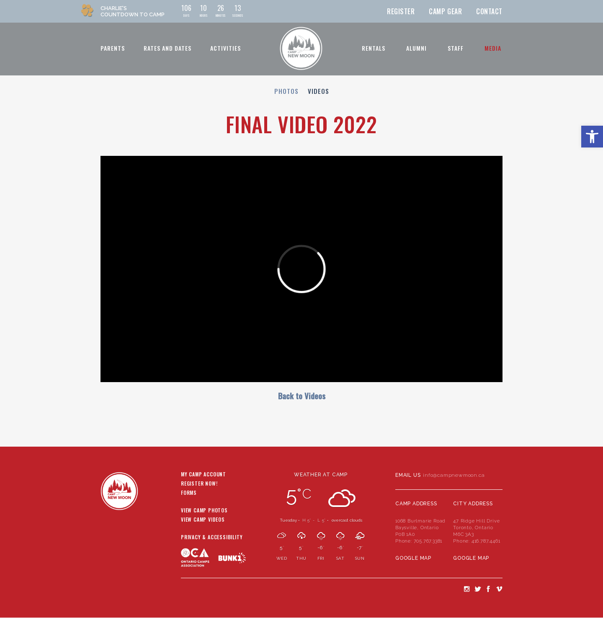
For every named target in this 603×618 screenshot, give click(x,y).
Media (492, 48)
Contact (489, 11)
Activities (225, 48)
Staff (456, 48)
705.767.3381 (428, 541)
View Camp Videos (203, 520)
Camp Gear (445, 11)
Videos (318, 91)
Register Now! (199, 484)
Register (401, 11)
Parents (112, 48)
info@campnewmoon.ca (453, 475)
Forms (189, 493)
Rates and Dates (167, 48)
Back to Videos (301, 395)
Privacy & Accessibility (211, 537)
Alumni (416, 48)
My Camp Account (203, 475)
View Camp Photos (204, 511)
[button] (592, 136)
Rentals (373, 48)
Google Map (413, 558)
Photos (286, 91)
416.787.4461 (486, 541)
